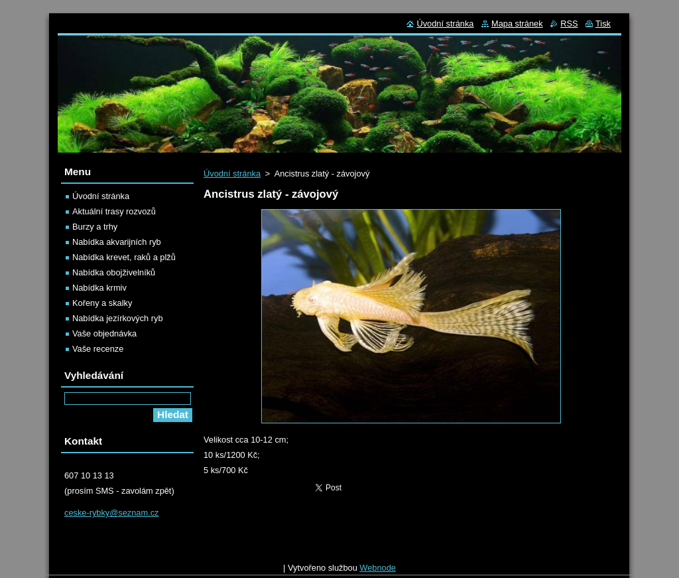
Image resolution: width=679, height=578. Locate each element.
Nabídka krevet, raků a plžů (124, 257)
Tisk (603, 24)
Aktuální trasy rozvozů (114, 211)
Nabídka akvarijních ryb (116, 242)
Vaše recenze (97, 349)
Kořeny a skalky (102, 303)
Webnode (377, 571)
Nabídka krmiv (99, 288)
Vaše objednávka (104, 333)
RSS (569, 24)
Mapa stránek (517, 24)
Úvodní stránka (232, 174)
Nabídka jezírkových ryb (117, 318)
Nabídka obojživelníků (113, 272)
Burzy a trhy (94, 227)
